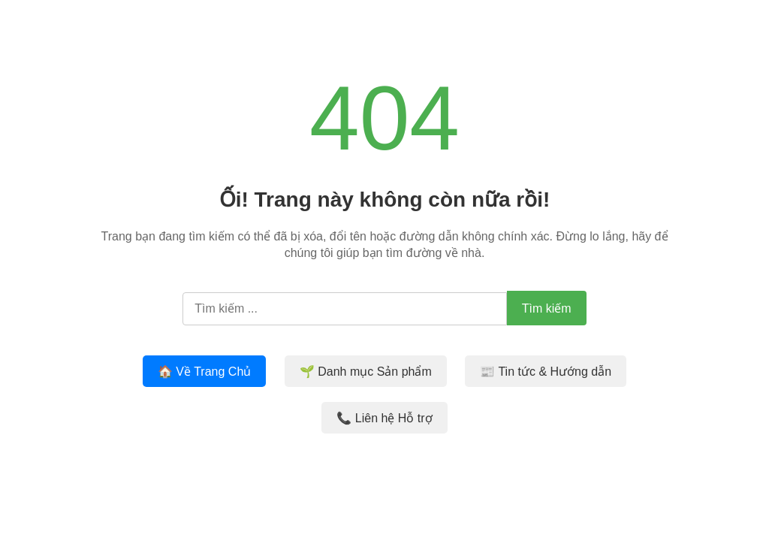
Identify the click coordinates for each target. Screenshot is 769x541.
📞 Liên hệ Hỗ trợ (384, 418)
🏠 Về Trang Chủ (204, 371)
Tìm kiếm (546, 308)
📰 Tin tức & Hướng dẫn (545, 371)
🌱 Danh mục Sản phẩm (366, 371)
